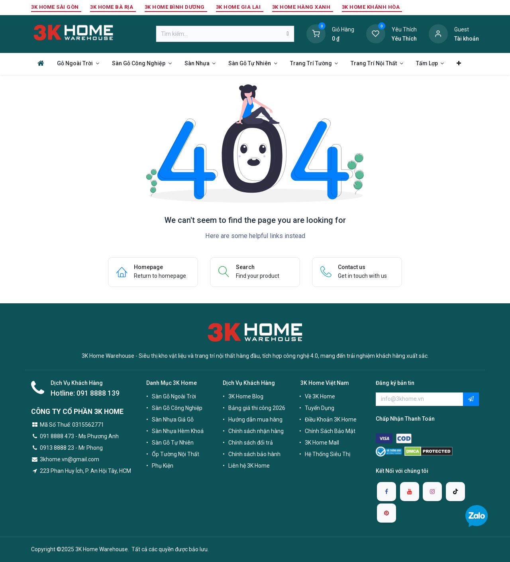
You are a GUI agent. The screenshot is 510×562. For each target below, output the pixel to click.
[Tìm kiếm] (287, 34)
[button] (471, 399)
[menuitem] (41, 63)
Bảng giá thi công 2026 (256, 408)
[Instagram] (432, 491)
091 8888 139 (98, 393)
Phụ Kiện (162, 465)
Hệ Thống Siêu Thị (327, 454)
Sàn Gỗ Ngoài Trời (174, 396)
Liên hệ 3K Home (249, 465)
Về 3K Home (320, 396)
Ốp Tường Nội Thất (175, 454)
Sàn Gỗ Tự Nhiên (173, 442)
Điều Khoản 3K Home (331, 419)
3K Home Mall (322, 442)
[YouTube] (409, 491)
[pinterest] (386, 513)
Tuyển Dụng (319, 408)
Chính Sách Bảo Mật (330, 431)
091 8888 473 (57, 436)
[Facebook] (386, 491)
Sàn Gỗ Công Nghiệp (177, 408)
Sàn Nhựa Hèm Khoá (178, 431)
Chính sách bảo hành (254, 454)
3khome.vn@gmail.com (69, 459)
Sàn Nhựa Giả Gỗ (173, 419)
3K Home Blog (245, 396)
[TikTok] (455, 491)
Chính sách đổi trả (250, 442)
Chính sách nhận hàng (256, 431)
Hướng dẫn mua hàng (255, 419)
